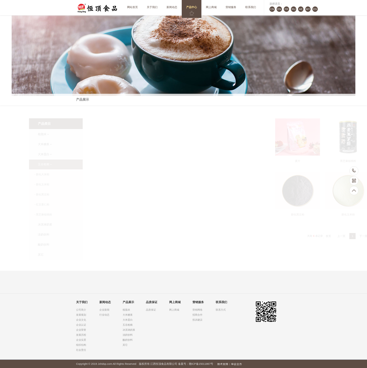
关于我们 (152, 7)
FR (286, 9)
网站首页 (132, 7)
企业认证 (81, 324)
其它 (125, 344)
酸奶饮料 (128, 339)
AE (301, 9)
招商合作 (197, 314)
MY (308, 9)
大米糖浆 (128, 314)
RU (294, 9)
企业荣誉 (81, 329)
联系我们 (250, 7)
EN (279, 9)
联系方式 (221, 309)
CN (272, 9)
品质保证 (151, 309)
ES (315, 9)
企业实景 (81, 339)
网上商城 (211, 7)
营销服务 (231, 7)
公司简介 (81, 309)
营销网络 (197, 309)
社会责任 (81, 349)
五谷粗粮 (128, 324)
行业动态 (104, 314)
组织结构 (81, 344)
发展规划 (81, 314)
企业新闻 (104, 309)
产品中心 (191, 7)
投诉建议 (197, 319)
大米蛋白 (128, 319)
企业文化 (81, 319)
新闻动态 (171, 7)
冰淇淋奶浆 (129, 329)
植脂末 (126, 309)
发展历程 (81, 334)
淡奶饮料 (128, 334)
